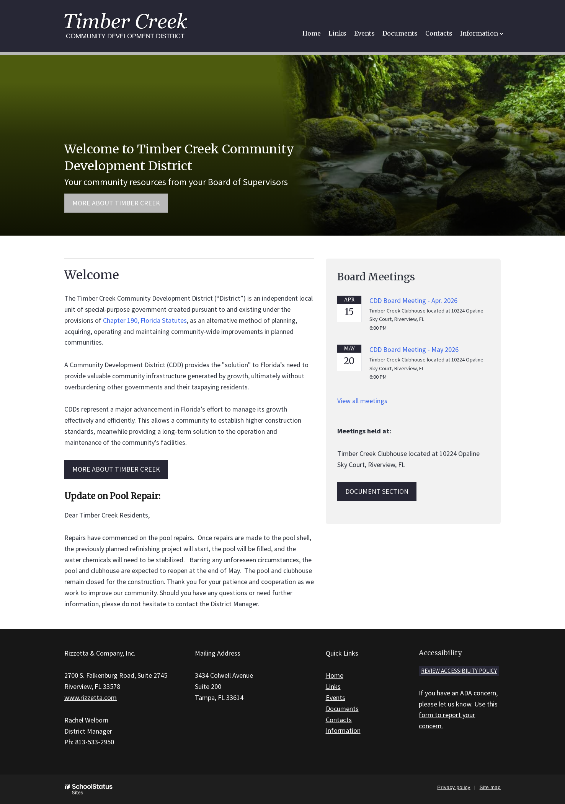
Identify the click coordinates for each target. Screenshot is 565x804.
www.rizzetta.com (90, 697)
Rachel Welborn (86, 720)
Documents (342, 708)
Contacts (339, 719)
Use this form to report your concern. (458, 715)
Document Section (376, 491)
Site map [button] (490, 787)
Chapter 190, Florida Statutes (145, 320)
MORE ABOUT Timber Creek (116, 469)
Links (333, 686)
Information (343, 730)
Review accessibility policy (459, 670)
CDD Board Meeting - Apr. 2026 (413, 300)
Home (334, 675)
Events (335, 697)
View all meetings (362, 400)
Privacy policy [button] (453, 787)
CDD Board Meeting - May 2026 (414, 349)
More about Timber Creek (116, 203)
